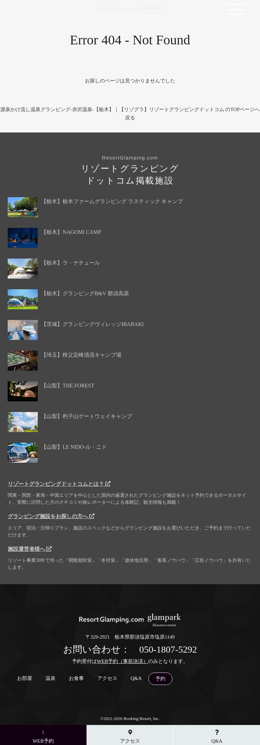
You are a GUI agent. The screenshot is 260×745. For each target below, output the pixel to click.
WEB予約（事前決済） (122, 661)
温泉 (50, 678)
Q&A (136, 678)
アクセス (107, 678)
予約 (160, 678)
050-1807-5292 (168, 649)
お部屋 (24, 678)
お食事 (76, 678)
